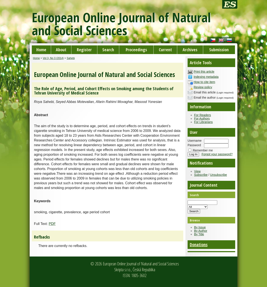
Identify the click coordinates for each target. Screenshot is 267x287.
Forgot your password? (217, 154)
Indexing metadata (206, 77)
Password (194, 145)
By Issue (200, 227)
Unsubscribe (218, 174)
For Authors (202, 118)
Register (84, 50)
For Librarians (203, 122)
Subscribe (200, 174)
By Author (200, 230)
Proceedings (136, 50)
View (197, 171)
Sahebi (71, 58)
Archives (190, 50)
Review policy (203, 87)
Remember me (203, 150)
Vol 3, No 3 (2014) (53, 58)
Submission (219, 50)
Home (41, 50)
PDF (52, 224)
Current (165, 50)
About (61, 50)
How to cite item (204, 82)
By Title (199, 234)
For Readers (202, 115)
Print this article (204, 71)
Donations (198, 244)
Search (108, 50)
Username (195, 140)
